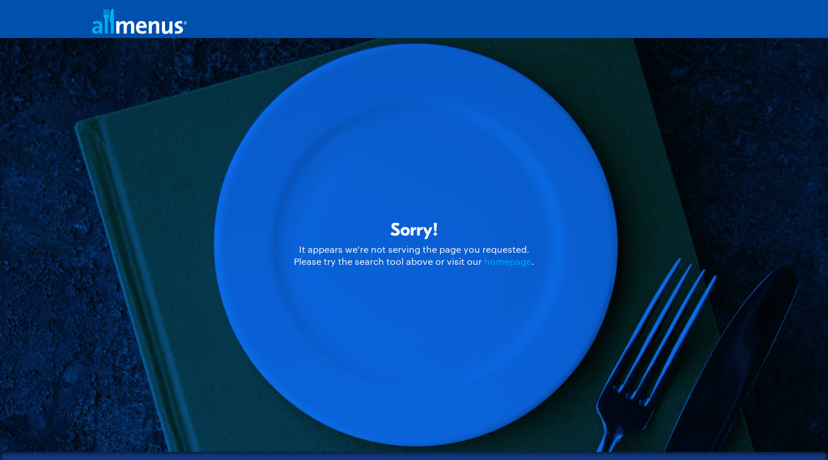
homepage (507, 261)
